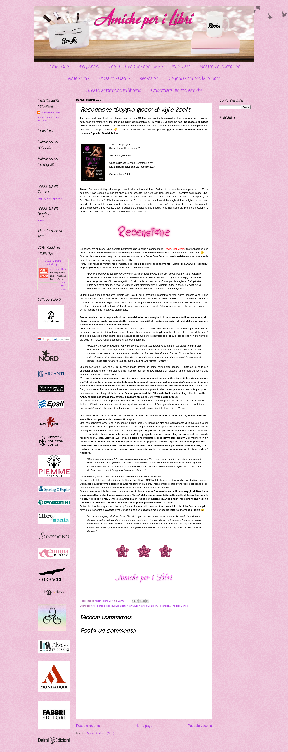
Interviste (181, 66)
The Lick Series (179, 605)
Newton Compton (148, 605)
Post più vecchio (200, 726)
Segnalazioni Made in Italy (194, 78)
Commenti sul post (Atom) (100, 733)
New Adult (132, 605)
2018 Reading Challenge (53, 262)
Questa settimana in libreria (113, 90)
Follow (40, 220)
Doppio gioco (106, 605)
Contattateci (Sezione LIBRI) (136, 66)
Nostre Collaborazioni (220, 66)
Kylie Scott (120, 605)
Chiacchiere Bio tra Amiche (176, 90)
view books (63, 289)
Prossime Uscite (114, 78)
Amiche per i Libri (51, 112)
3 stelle (94, 605)
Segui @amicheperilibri (49, 198)
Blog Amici (88, 66)
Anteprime (78, 78)
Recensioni (149, 78)
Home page (58, 66)
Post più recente (88, 726)
